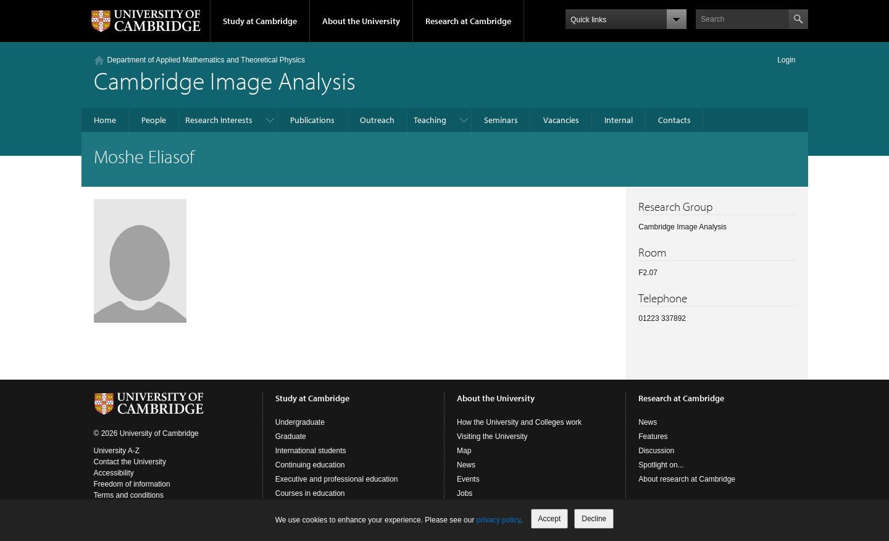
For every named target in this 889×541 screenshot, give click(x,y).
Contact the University (130, 462)
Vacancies (561, 120)
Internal (618, 120)
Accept (549, 518)
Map (464, 450)
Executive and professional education (336, 479)
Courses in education (310, 493)
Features (652, 436)
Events (468, 479)
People (153, 120)
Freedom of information (132, 484)
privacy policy (498, 520)
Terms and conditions (129, 495)
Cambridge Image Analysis (225, 80)
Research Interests (219, 120)
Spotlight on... (660, 465)
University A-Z (117, 450)
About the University (361, 21)
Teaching (430, 120)
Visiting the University (492, 436)
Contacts (674, 120)
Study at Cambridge (260, 21)
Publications (312, 120)
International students (310, 450)
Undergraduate (300, 422)
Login (786, 60)
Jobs (464, 493)
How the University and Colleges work (519, 422)
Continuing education (310, 465)
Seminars (501, 120)
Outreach (377, 120)
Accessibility (114, 473)
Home (105, 120)
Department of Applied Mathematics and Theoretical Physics (206, 60)
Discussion (656, 450)
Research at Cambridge (468, 21)
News (466, 465)
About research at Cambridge (686, 479)
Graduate (290, 436)
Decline (594, 518)
